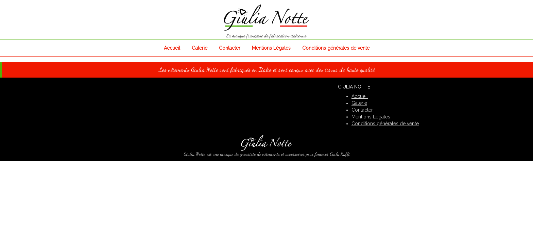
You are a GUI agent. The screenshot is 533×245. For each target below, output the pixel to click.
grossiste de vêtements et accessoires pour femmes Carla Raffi (295, 154)
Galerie (199, 48)
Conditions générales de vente (335, 48)
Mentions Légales (271, 48)
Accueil (172, 48)
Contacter (229, 48)
